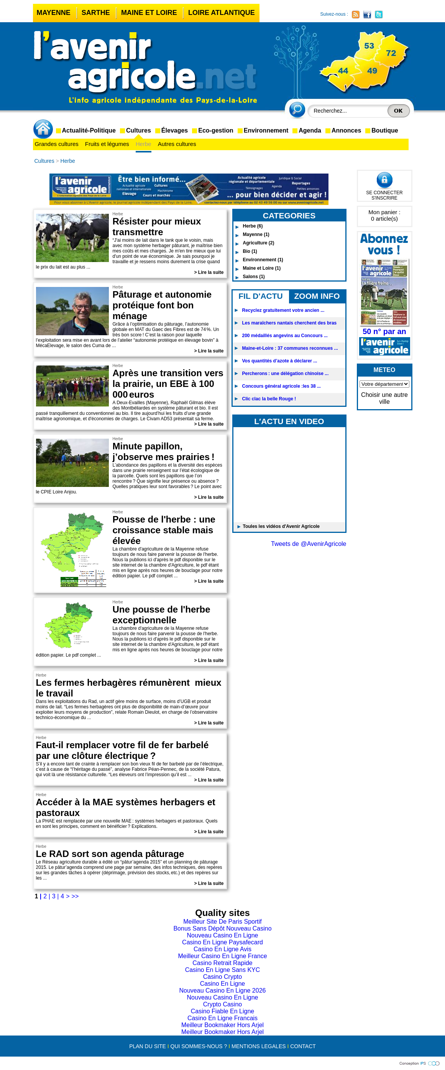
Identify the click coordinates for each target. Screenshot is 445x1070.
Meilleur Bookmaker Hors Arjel (222, 1025)
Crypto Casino (222, 1004)
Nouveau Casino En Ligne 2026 (222, 990)
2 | (46, 896)
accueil (44, 130)
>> (75, 896)
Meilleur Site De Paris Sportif (222, 921)
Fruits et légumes (107, 144)
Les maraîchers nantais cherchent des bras (289, 323)
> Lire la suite (208, 272)
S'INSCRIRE (384, 198)
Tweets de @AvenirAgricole (308, 544)
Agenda (310, 130)
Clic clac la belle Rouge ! (269, 398)
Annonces (346, 130)
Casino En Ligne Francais (222, 1018)
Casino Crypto (222, 976)
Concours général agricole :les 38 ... (281, 386)
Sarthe (96, 12)
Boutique (384, 130)
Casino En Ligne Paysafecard (222, 942)
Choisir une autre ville (384, 398)
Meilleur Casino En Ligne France (222, 956)
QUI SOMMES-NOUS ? (199, 1046)
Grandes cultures (57, 144)
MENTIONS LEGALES (259, 1046)
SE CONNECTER (384, 192)
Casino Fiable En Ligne (222, 1011)
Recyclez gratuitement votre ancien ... (283, 310)
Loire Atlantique (221, 12)
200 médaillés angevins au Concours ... (285, 335)
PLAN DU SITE (147, 1046)
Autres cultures (177, 144)
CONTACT (303, 1046)
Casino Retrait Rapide (222, 963)
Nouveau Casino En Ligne (222, 935)
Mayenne (54, 12)
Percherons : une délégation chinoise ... (285, 373)
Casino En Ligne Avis (222, 949)
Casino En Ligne (222, 983)
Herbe (143, 144)
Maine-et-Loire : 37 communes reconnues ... (290, 348)
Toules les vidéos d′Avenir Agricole (281, 526)
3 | (55, 896)
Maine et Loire (149, 12)
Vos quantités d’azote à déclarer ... (279, 361)
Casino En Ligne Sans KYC (222, 970)
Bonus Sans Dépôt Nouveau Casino (222, 928)
